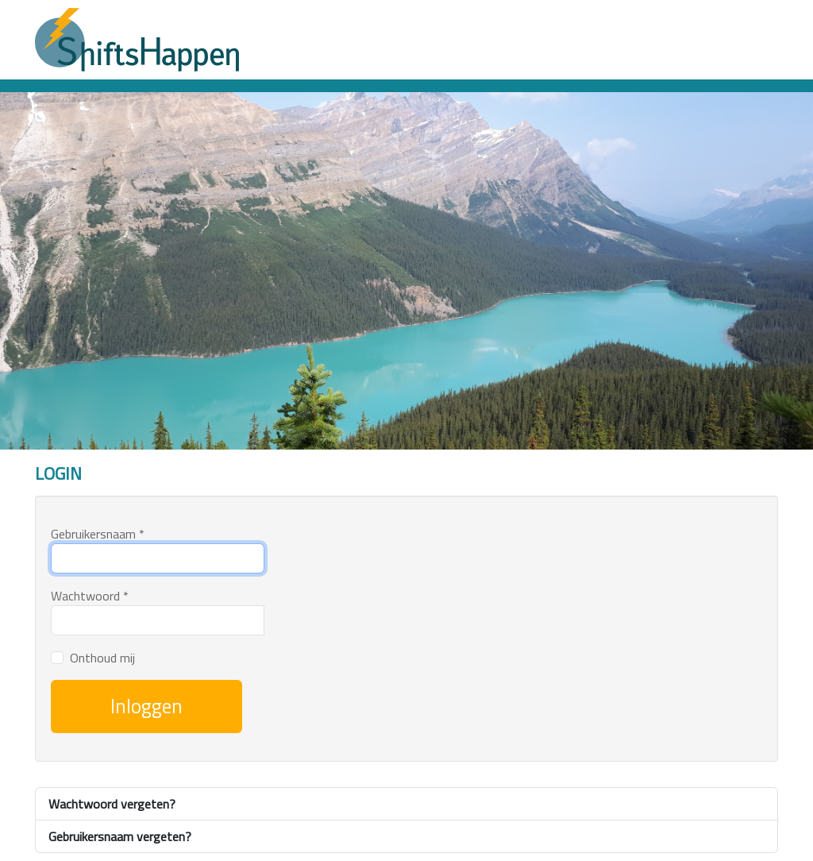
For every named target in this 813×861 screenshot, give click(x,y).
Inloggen (146, 706)
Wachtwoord (90, 595)
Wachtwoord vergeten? (111, 803)
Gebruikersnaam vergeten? (119, 836)
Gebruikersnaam (97, 533)
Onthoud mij (102, 657)
